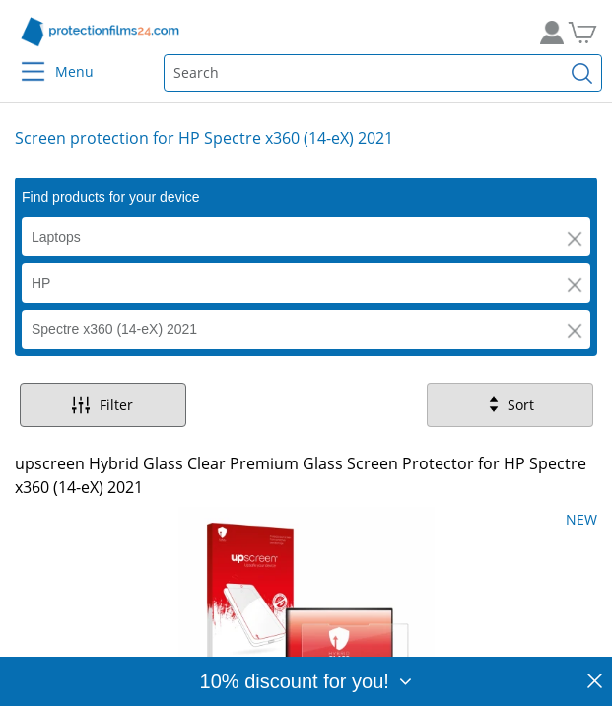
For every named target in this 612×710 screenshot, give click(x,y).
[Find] (582, 73)
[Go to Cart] (590, 32)
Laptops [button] (56, 237)
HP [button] (41, 283)
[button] (574, 238)
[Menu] (21, 58)
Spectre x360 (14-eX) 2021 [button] (114, 329)
